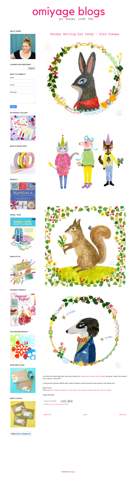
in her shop (81, 390)
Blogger (72, 472)
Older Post (122, 415)
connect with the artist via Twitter (99, 390)
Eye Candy (54, 404)
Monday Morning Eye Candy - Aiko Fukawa (84, 34)
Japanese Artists (63, 404)
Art (49, 404)
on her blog (72, 390)
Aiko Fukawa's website (58, 390)
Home (85, 415)
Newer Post (47, 415)
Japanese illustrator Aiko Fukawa (93, 376)
